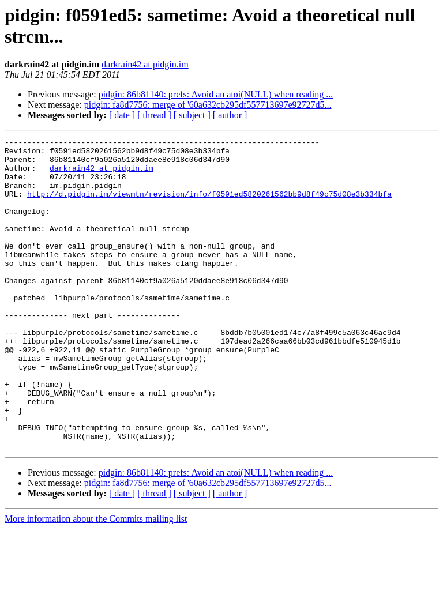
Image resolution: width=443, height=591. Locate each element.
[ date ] (122, 115)
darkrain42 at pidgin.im (145, 64)
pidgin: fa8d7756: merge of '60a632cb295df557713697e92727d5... (208, 105)
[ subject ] (192, 115)
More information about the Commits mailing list (96, 581)
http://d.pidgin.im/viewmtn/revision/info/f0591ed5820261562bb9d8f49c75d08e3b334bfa (209, 206)
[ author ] (230, 115)
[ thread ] (154, 115)
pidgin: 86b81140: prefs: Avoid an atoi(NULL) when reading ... (216, 94)
